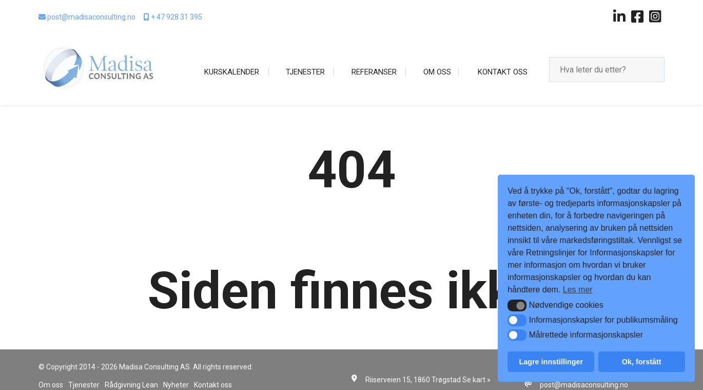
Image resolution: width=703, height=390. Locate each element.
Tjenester (305, 72)
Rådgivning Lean (131, 385)
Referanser (374, 72)
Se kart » (476, 380)
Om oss (437, 72)
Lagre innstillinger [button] (551, 362)
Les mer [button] (578, 289)
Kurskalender (231, 72)
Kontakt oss (503, 72)
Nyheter (176, 385)
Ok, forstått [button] (641, 362)
